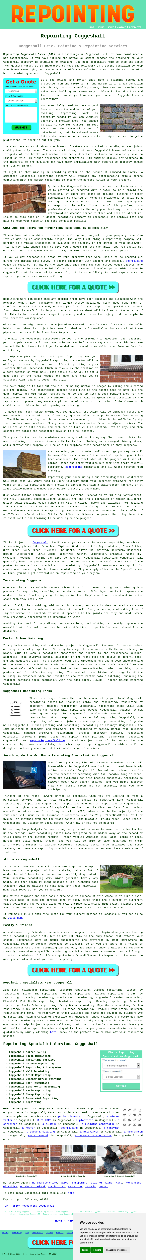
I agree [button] (85, 1250)
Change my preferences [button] (116, 1250)
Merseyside (133, 1182)
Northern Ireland (32, 1186)
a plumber (49, 1124)
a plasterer (84, 1120)
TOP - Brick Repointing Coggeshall (28, 1205)
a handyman (111, 1128)
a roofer (28, 1128)
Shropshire (79, 1182)
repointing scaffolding (47, 740)
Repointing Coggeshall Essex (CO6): (30, 54)
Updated (49, 1233)
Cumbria (90, 1186)
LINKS (101, 27)
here (53, 1032)
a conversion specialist (93, 1135)
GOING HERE (15, 918)
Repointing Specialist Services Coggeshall (50, 1044)
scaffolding (134, 261)
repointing (116, 542)
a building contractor (98, 1124)
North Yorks (56, 1186)
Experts (59, 1233)
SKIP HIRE (44, 1120)
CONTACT (121, 27)
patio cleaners (69, 1116)
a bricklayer (89, 1131)
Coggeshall (40, 542)
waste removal (38, 1135)
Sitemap (5, 1233)
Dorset (103, 1186)
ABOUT (111, 27)
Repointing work (75, 113)
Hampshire (75, 1186)
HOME (92, 27)
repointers (11, 401)
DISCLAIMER (135, 27)
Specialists (37, 1233)
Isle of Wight (101, 1182)
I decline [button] (97, 1250)
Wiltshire (10, 1186)
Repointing (17, 1233)
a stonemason (133, 1131)
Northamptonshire (44, 1182)
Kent (119, 1182)
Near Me (70, 1233)
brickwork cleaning (41, 1131)
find (15, 989)
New (27, 1233)
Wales (64, 1182)
